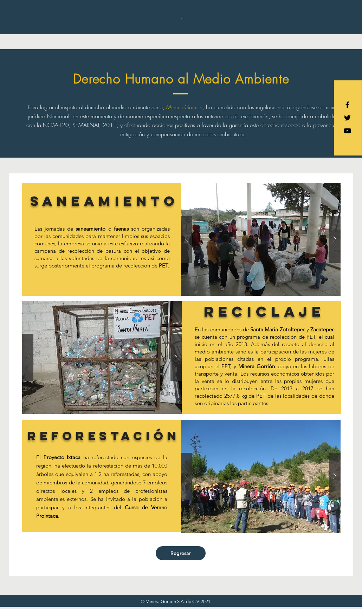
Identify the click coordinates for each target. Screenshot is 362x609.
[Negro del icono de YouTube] (347, 130)
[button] (261, 239)
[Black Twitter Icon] (347, 117)
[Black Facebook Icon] (347, 104)
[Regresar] (181, 553)
